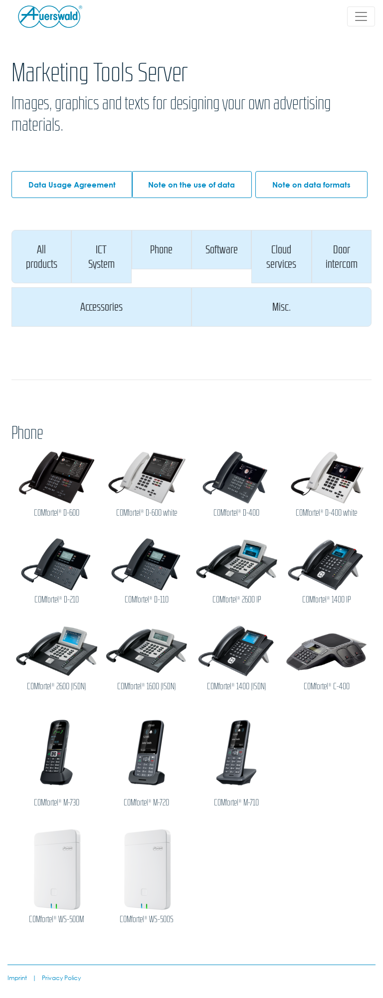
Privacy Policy (61, 977)
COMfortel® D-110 (147, 599)
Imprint (17, 977)
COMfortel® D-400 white (326, 512)
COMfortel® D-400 (236, 512)
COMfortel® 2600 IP (236, 599)
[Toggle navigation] (361, 16)
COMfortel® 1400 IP (326, 599)
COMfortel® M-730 (56, 802)
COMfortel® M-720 (146, 802)
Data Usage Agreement (72, 184)
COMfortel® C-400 (327, 686)
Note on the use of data (191, 184)
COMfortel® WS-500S (147, 919)
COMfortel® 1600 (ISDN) (146, 686)
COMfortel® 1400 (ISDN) (236, 686)
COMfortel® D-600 (56, 512)
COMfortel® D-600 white (146, 512)
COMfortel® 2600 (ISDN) (56, 686)
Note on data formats (311, 184)
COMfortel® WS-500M (56, 919)
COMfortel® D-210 (56, 599)
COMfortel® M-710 (236, 802)
